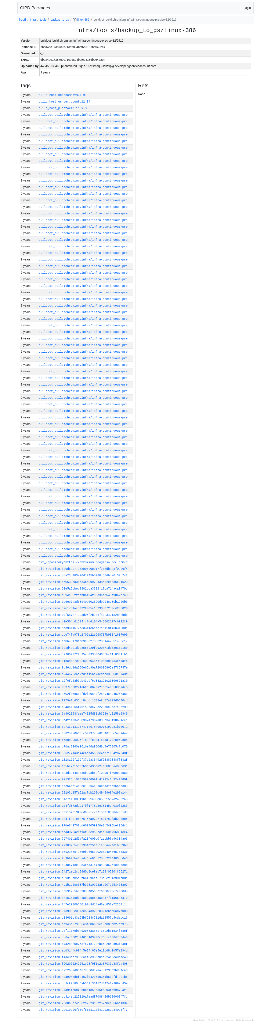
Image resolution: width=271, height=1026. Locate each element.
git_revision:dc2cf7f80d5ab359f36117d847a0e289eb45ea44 (86, 983)
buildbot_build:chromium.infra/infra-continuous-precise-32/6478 (94, 516)
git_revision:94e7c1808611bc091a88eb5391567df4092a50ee (86, 799)
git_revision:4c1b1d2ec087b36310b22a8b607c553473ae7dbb (86, 885)
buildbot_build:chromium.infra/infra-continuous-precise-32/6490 (94, 437)
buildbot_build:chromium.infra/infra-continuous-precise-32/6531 (94, 167)
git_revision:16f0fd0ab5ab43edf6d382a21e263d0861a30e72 (86, 681)
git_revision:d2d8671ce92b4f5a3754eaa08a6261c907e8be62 (86, 865)
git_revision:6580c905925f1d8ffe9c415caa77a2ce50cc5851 (86, 740)
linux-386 (81, 19)
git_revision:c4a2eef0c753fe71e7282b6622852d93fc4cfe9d (86, 944)
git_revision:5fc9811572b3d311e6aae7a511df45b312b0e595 (86, 628)
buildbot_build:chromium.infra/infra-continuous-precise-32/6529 (94, 181)
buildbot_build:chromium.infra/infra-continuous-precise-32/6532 (94, 161)
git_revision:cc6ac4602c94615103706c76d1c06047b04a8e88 (86, 937)
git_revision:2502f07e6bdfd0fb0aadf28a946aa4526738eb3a (86, 694)
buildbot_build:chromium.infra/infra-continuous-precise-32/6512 (94, 292)
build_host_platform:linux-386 (64, 108)
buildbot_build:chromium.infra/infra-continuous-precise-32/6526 (94, 200)
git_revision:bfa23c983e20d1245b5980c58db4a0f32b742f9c (86, 575)
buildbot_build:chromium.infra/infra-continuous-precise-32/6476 (94, 529)
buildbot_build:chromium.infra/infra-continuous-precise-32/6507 (94, 325)
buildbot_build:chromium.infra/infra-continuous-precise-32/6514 (94, 279)
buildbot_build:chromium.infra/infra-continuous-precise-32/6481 (94, 496)
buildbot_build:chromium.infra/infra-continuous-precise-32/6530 (94, 174)
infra (33, 19)
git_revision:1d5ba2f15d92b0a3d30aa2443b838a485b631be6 (86, 766)
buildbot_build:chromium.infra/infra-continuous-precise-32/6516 (94, 266)
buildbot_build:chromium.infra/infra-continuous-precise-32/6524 (94, 213)
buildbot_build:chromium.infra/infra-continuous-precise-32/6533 (94, 154)
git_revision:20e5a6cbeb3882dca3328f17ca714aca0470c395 (86, 589)
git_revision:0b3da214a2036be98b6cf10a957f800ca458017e (86, 773)
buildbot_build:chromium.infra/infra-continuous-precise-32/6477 (94, 523)
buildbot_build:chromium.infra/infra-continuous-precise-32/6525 (94, 207)
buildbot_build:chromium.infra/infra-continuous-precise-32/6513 (94, 286)
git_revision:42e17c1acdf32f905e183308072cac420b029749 (86, 608)
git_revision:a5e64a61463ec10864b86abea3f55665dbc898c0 (86, 786)
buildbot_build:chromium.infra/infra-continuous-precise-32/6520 (94, 240)
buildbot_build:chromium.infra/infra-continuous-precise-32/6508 (94, 319)
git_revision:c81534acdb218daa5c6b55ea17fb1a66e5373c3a (86, 898)
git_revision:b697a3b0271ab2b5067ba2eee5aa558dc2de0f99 (86, 687)
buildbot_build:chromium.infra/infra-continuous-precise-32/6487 (94, 457)
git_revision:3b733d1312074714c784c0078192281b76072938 (86, 727)
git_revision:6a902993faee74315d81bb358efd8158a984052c (86, 714)
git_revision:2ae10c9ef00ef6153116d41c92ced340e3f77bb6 (86, 1010)
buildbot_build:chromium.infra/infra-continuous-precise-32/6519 (94, 246)
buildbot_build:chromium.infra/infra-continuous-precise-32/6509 (94, 312)
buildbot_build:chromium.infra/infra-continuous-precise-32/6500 (94, 371)
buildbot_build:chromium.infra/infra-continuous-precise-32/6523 (94, 220)
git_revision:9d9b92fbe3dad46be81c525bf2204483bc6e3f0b (86, 858)
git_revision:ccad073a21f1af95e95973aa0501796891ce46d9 (86, 832)
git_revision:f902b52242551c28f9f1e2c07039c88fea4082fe (86, 964)
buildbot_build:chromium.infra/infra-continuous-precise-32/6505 (94, 338)
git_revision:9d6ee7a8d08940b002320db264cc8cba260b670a (86, 602)
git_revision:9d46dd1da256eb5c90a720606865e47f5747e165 (86, 668)
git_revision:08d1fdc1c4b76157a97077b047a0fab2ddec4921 (86, 819)
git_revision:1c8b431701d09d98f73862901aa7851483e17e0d (86, 641)
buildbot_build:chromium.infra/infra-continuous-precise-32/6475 (94, 536)
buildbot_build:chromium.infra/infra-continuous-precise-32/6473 (94, 549)
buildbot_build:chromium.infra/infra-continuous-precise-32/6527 (94, 194)
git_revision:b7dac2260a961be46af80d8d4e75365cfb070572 (86, 747)
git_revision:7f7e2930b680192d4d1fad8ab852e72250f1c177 (86, 904)
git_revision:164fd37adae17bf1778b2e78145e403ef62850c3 (86, 806)
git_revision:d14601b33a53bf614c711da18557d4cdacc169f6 (86, 918)
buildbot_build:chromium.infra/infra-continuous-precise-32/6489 (94, 444)
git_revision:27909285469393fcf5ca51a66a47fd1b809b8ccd (86, 845)
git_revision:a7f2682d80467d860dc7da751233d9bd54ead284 (86, 970)
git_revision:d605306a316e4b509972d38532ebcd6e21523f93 (86, 582)
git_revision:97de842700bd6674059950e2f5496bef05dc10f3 (86, 825)
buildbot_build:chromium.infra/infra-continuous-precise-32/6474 (94, 542)
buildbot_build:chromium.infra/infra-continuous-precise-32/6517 (94, 260)
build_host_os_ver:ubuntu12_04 (64, 102)
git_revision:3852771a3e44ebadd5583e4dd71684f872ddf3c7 (86, 753)
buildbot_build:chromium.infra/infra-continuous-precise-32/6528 (94, 187)
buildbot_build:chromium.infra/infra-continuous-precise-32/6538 (94, 121)
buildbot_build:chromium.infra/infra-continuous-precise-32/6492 (94, 424)
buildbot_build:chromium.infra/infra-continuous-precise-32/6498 (94, 385)
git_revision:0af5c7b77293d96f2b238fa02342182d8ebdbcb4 (86, 615)
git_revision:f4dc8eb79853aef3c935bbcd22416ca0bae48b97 (86, 957)
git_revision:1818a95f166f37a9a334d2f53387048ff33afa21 (86, 760)
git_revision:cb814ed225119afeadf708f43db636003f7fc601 (86, 997)
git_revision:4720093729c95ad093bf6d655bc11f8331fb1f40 (86, 654)
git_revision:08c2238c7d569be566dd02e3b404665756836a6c (86, 852)
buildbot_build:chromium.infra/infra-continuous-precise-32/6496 (94, 398)
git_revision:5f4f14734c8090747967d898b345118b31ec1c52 (86, 720)
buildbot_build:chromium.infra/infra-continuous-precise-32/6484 (94, 477)
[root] (22, 19)
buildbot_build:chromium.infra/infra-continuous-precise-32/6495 (94, 404)
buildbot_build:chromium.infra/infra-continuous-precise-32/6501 (94, 365)
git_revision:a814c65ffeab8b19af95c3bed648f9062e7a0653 (86, 595)
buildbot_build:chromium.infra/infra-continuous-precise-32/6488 (94, 450)
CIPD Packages (35, 8)
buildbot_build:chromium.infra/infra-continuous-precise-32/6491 (94, 431)
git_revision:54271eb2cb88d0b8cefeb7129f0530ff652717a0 (86, 872)
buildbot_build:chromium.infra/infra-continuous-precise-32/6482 (94, 490)
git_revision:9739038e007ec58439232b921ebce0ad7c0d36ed (86, 911)
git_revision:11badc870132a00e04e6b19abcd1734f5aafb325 (86, 661)
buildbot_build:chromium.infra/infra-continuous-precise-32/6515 (94, 273)
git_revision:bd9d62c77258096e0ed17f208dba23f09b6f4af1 (86, 569)
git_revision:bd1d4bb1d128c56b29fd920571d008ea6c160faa (86, 648)
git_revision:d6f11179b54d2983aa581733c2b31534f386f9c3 (86, 931)
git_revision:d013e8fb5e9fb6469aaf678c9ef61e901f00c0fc (86, 878)
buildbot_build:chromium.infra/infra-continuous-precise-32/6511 (94, 299)
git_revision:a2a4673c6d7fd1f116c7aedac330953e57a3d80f (86, 674)
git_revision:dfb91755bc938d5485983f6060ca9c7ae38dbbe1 (86, 891)
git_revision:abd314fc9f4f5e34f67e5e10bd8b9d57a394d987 (86, 951)
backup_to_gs (59, 19)
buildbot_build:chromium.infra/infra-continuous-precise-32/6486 (94, 464)
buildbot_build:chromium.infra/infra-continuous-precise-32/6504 (94, 345)
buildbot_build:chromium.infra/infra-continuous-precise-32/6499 (94, 378)
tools (43, 19)
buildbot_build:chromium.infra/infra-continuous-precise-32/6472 (94, 556)
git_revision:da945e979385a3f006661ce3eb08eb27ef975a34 (86, 924)
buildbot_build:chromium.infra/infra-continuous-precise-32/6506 (94, 332)
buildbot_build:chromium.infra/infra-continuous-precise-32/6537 (94, 128)
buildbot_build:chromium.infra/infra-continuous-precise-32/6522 (94, 227)
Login (247, 8)
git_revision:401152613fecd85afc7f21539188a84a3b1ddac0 (86, 812)
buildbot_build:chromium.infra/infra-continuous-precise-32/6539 (94, 115)
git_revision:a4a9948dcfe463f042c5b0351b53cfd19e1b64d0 (86, 977)
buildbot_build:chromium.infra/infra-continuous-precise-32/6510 (94, 306)
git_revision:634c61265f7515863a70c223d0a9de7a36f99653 (86, 707)
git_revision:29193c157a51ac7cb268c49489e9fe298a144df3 (86, 793)
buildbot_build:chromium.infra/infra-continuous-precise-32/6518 (94, 253)
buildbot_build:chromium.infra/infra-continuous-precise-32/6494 (94, 411)
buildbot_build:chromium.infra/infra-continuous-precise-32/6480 (94, 503)
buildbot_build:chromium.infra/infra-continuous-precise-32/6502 (94, 358)
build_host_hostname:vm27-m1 (63, 95)
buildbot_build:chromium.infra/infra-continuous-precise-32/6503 (94, 352)
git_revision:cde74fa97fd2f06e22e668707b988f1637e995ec (86, 635)
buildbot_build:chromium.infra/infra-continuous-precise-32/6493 (94, 417)
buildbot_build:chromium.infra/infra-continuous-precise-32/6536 (94, 134)
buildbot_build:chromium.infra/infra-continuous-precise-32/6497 (94, 391)
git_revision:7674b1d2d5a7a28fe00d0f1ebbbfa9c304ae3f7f (86, 839)
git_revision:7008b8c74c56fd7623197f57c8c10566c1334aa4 (86, 1003)
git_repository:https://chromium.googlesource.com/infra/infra (92, 562)
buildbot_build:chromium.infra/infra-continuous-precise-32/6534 (94, 148)
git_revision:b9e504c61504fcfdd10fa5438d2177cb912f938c (86, 621)
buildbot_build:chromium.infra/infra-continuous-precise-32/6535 (94, 141)
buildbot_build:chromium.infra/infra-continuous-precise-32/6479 (94, 510)
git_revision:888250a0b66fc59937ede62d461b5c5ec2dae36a (86, 733)
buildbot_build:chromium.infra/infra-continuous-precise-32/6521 (94, 233)
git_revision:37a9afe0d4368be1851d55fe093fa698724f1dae (86, 990)
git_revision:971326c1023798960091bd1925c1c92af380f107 (86, 779)
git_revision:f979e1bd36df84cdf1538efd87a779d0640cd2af (86, 700)
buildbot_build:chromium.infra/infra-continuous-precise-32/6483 (94, 483)
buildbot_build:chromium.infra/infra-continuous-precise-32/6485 (94, 470)
